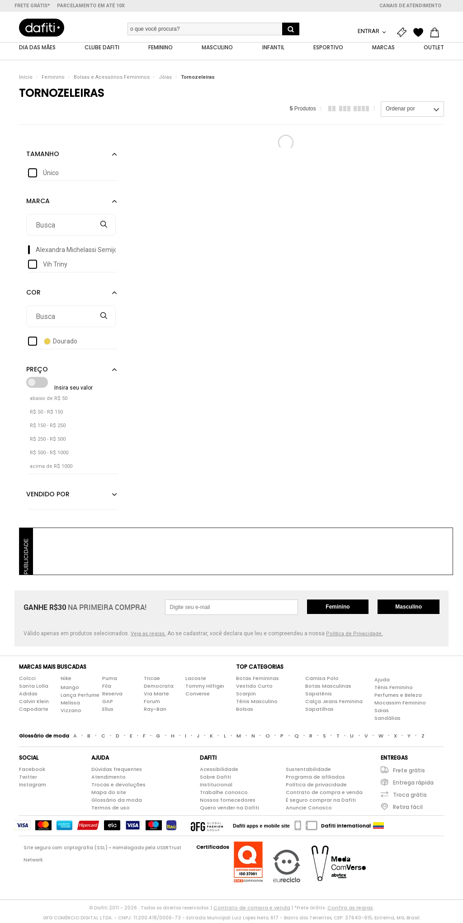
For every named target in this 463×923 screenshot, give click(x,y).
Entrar (369, 31)
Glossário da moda (116, 802)
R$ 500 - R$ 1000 (49, 454)
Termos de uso (110, 809)
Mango (70, 688)
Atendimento (108, 779)
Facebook (32, 771)
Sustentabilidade (308, 771)
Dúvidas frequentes (116, 771)
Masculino (408, 608)
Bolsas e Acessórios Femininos (112, 79)
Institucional (216, 786)
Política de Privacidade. (354, 635)
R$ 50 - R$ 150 (46, 414)
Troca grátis (410, 796)
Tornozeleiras (198, 79)
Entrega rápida (413, 784)
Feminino (53, 79)
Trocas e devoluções (118, 786)
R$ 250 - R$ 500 (48, 441)
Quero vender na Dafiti (229, 809)
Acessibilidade (219, 771)
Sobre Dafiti (215, 779)
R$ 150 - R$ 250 (48, 427)
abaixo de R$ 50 (48, 400)
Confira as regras (350, 909)
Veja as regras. (148, 635)
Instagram (32, 786)
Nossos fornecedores (227, 802)
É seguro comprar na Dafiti (321, 802)
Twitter (28, 779)
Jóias (165, 79)
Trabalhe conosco (224, 794)
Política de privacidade (316, 786)
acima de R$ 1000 (51, 468)
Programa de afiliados (315, 779)
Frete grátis (409, 772)
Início (26, 79)
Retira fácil (408, 809)
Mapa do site (108, 794)
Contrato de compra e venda (324, 794)
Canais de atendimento (410, 6)
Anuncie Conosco (309, 809)
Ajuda (382, 681)
